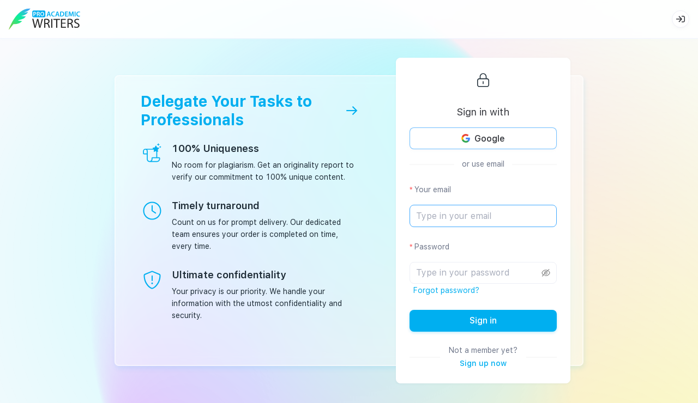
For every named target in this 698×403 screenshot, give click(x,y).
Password (431, 246)
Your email (432, 189)
